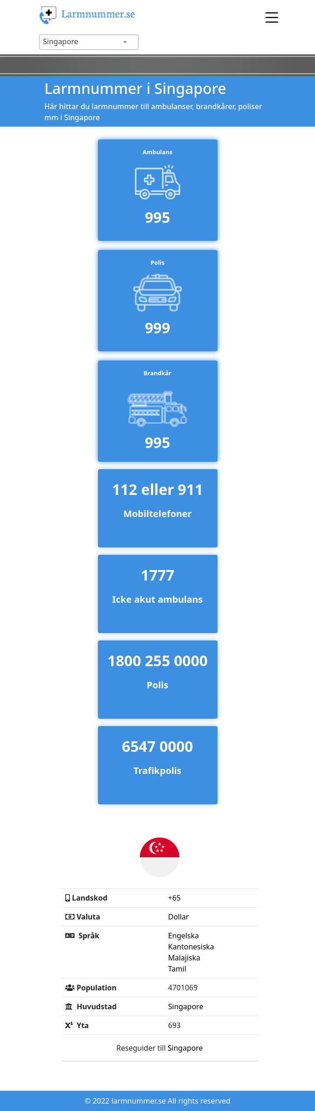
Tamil (177, 969)
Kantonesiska (191, 947)
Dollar (178, 917)
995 (157, 217)
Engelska (183, 936)
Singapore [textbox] (60, 41)
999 (157, 327)
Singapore (185, 1006)
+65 (174, 898)
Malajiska (184, 958)
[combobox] (88, 42)
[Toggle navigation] (269, 15)
